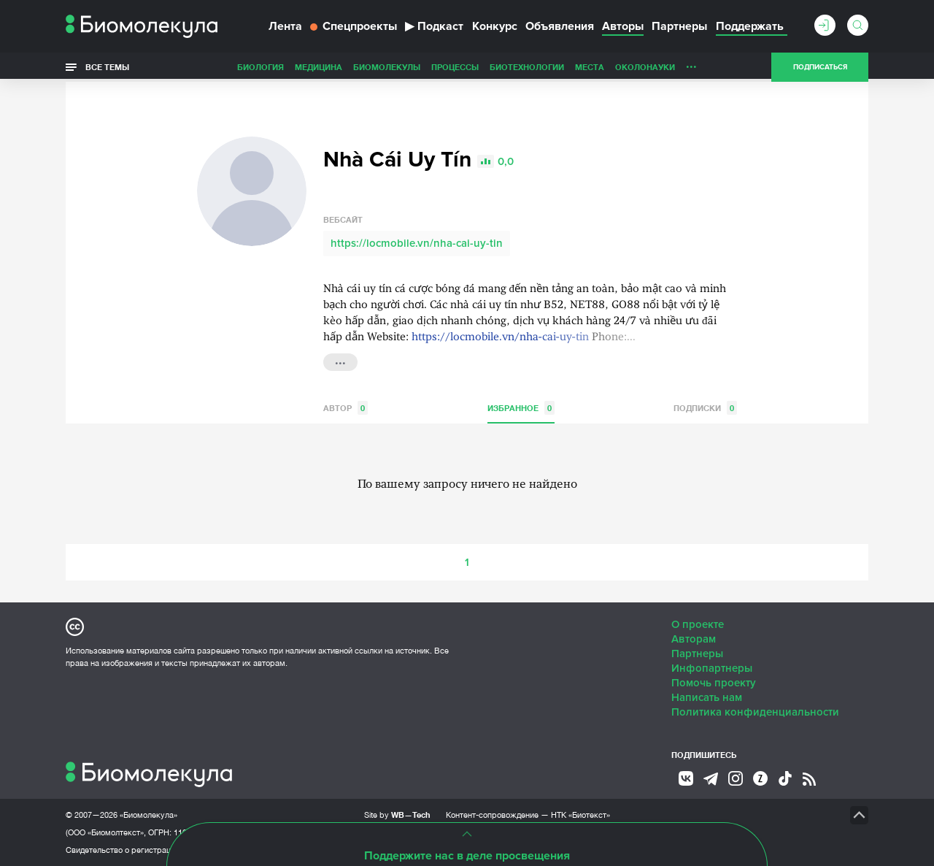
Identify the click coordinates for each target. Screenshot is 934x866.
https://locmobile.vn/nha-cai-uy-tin (417, 243)
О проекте (697, 624)
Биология (260, 67)
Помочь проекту (713, 682)
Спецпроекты (353, 26)
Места (589, 67)
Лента (285, 26)
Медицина (318, 67)
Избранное (521, 408)
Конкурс (494, 26)
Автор (345, 408)
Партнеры (679, 26)
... (691, 63)
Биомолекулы (386, 67)
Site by (397, 814)
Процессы (455, 67)
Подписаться (820, 67)
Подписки (705, 408)
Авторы (623, 26)
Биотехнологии (527, 67)
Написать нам (706, 697)
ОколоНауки (645, 67)
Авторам (693, 638)
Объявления (559, 26)
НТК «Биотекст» (580, 815)
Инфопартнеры (711, 668)
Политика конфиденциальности (755, 712)
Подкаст (434, 26)
